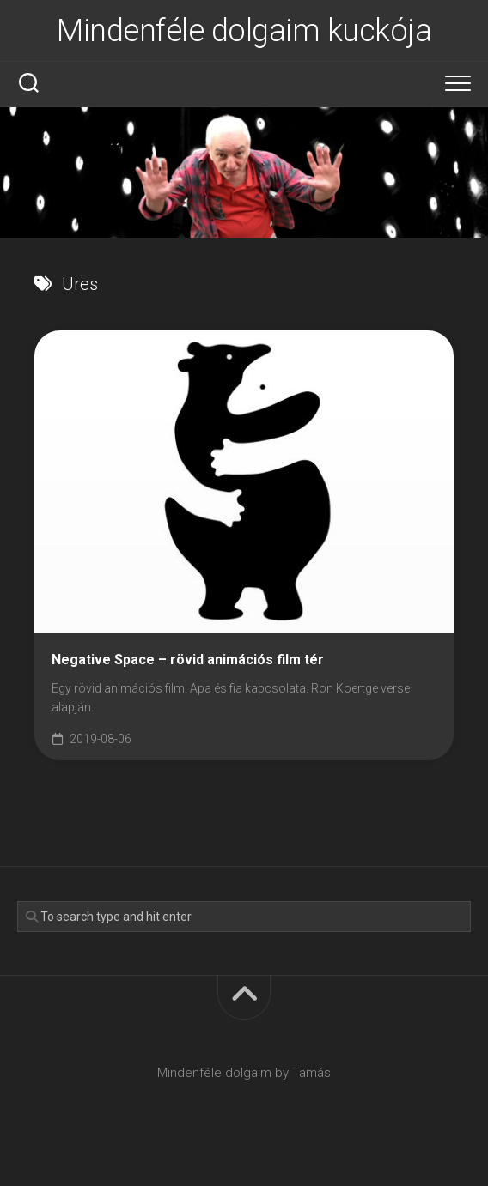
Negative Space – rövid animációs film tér (188, 659)
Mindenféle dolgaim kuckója (244, 31)
